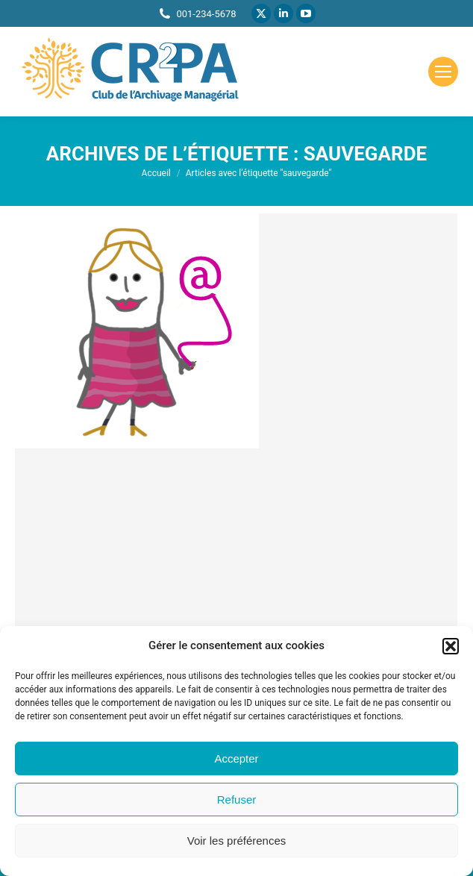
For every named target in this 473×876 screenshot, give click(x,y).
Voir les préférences (236, 840)
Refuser (237, 799)
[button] (450, 646)
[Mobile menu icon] (443, 72)
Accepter (236, 758)
